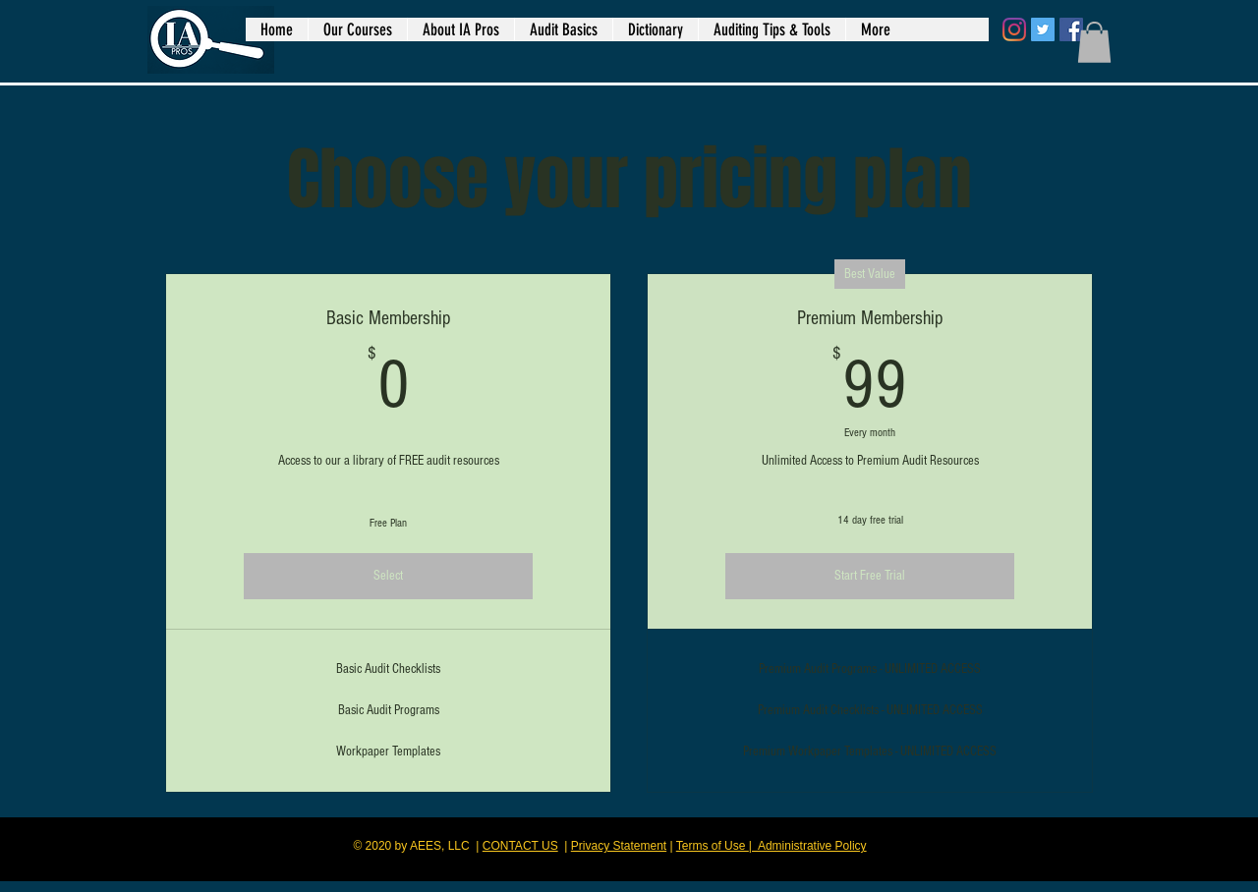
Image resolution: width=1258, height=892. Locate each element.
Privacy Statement (618, 846)
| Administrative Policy (808, 846)
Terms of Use (712, 846)
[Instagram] (1014, 29)
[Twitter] (1043, 29)
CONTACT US (520, 846)
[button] (1094, 42)
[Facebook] (1071, 29)
